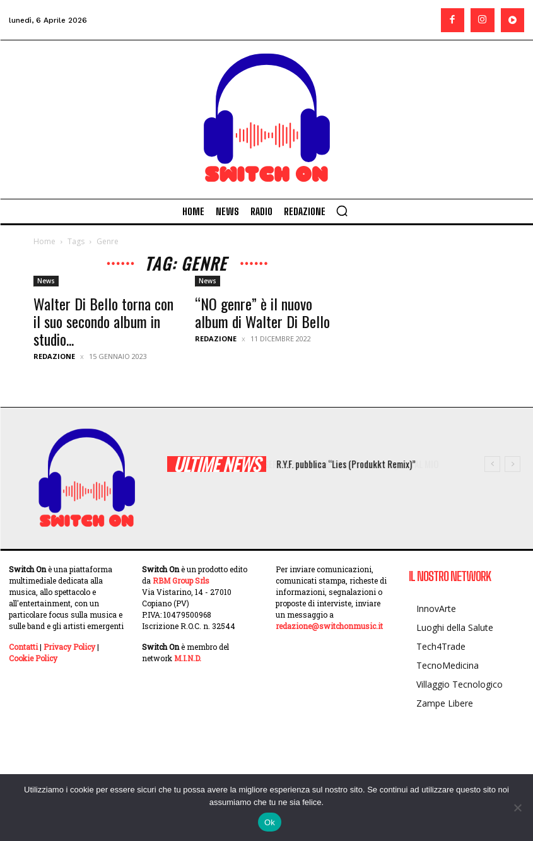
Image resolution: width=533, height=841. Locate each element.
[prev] (492, 464)
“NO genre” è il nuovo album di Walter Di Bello (262, 312)
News (46, 280)
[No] (517, 807)
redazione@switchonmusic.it (329, 626)
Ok (269, 822)
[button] (341, 210)
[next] (512, 464)
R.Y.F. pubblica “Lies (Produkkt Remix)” (358, 464)
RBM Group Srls (181, 580)
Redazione (54, 356)
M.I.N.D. (187, 658)
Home (44, 241)
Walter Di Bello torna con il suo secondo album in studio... (103, 321)
